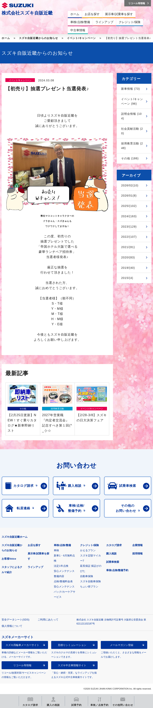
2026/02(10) (129, 185)
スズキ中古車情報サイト (72, 665)
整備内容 (59, 576)
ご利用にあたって (48, 619)
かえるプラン (88, 550)
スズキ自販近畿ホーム (14, 536)
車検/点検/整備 (62, 545)
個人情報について (12, 625)
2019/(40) (128, 267)
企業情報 (137, 545)
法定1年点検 (61, 565)
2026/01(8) (129, 195)
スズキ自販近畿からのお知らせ (38, 38)
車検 (56, 550)
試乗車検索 (112, 561)
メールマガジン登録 (121, 645)
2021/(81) (128, 247)
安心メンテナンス (64, 571)
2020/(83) (128, 257)
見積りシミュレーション (72, 645)
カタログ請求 (114, 545)
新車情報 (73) (130, 88)
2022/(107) (129, 236)
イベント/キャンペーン (81, 38)
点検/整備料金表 (63, 581)
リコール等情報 (22, 665)
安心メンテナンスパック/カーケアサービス (64, 591)
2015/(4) (127, 277)
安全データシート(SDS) (15, 619)
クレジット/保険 (89, 545)
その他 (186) (130, 158)
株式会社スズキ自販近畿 (27, 13)
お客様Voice (9, 558)
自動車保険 (86, 576)
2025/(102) (129, 205)
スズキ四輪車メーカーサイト (22, 645)
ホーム (6, 38)
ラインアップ (35, 567)
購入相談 (111, 553)
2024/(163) (129, 216)
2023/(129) (129, 226)
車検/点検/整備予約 (117, 570)
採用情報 (137, 553)
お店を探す (34, 545)
